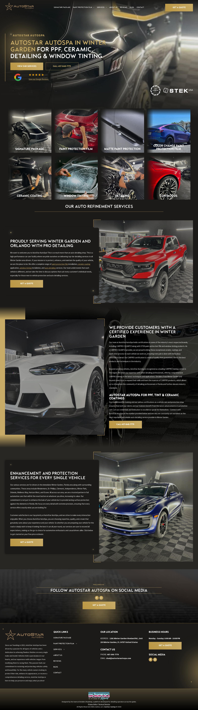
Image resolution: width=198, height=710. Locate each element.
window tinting (26, 268)
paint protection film (60, 264)
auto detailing (50, 268)
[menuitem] (62, 7)
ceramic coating (84, 264)
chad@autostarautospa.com (118, 658)
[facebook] (151, 660)
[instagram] (155, 660)
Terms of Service (104, 704)
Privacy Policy (92, 704)
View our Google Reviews (38, 79)
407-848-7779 (113, 654)
